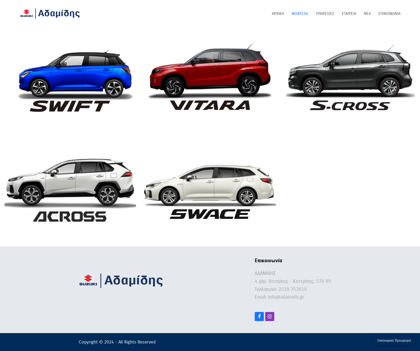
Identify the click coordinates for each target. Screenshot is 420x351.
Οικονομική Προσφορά (394, 340)
